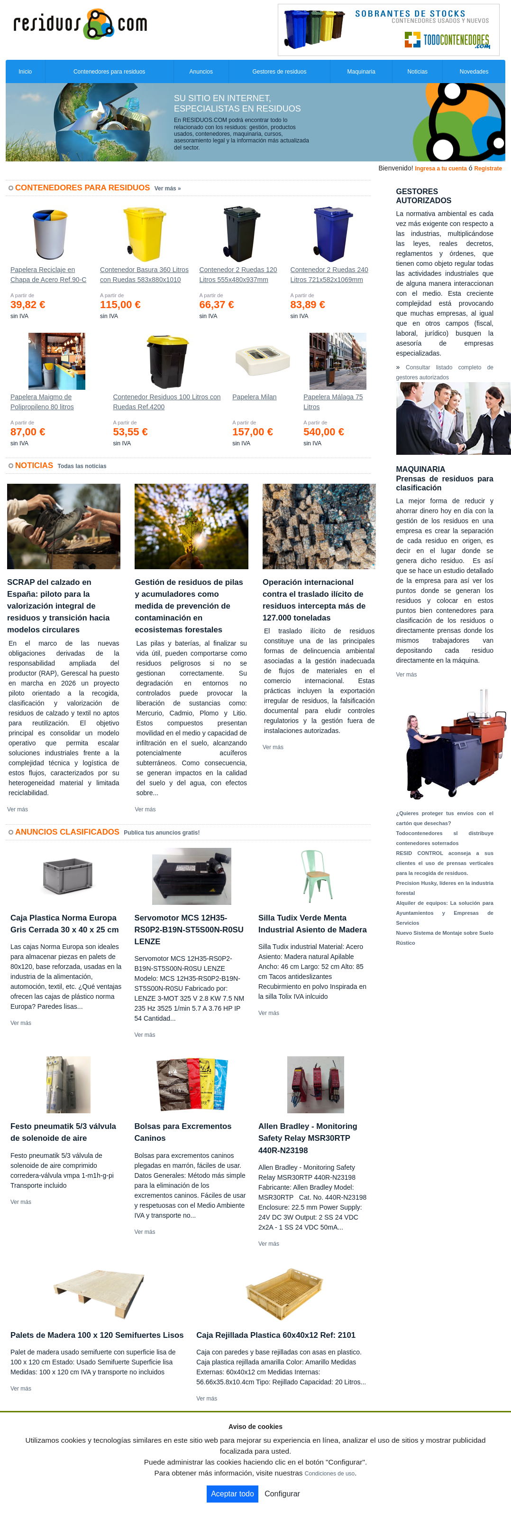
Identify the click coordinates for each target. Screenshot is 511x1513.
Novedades (474, 71)
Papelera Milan (254, 397)
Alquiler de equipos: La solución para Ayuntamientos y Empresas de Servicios (445, 913)
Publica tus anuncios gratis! (162, 832)
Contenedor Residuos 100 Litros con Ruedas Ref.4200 (166, 402)
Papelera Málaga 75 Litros (333, 402)
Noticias (417, 71)
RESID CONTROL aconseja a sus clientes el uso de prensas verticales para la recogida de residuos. (445, 863)
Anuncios (201, 71)
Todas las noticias (82, 466)
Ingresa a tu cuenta (440, 168)
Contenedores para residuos (109, 71)
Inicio (25, 71)
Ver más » (168, 188)
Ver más (17, 809)
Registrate (488, 168)
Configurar (282, 1494)
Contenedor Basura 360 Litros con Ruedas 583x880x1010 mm (144, 277)
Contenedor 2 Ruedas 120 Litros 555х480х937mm (238, 274)
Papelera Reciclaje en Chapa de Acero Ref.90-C (48, 274)
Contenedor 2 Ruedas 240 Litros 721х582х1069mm (329, 274)
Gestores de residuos (279, 71)
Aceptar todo (232, 1494)
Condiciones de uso (330, 1473)
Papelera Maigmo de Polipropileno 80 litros (42, 402)
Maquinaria (361, 71)
